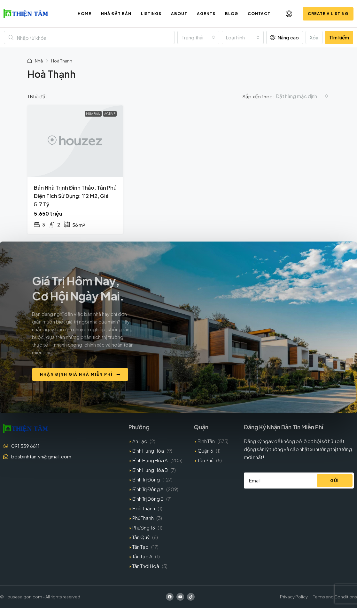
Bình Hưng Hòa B (150, 470)
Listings (151, 13)
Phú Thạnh (143, 518)
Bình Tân (206, 441)
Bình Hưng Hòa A (150, 460)
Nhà (39, 60)
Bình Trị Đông (146, 479)
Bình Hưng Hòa (148, 451)
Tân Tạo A (142, 556)
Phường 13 (143, 527)
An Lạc (139, 441)
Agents (206, 13)
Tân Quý (141, 537)
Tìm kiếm (339, 37)
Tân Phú (205, 460)
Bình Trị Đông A (148, 489)
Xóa (314, 37)
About (179, 13)
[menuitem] (289, 14)
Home (84, 13)
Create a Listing (328, 13)
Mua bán (93, 114)
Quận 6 (205, 451)
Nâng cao (284, 37)
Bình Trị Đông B (148, 499)
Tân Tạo (140, 547)
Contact (259, 13)
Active (109, 114)
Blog (231, 13)
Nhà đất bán (116, 13)
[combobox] (198, 37)
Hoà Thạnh (143, 508)
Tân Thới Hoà (145, 566)
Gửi (334, 480)
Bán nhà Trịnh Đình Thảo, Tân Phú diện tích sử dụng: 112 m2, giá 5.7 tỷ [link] (75, 196)
